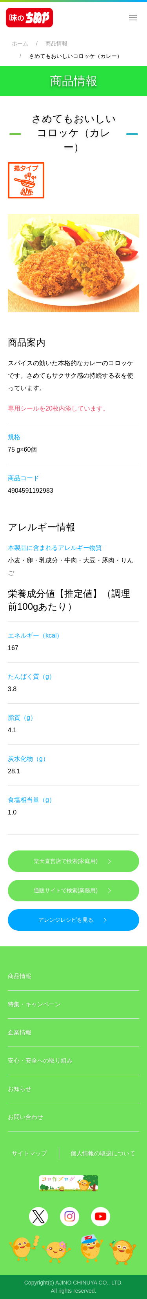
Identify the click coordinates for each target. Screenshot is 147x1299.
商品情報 (56, 43)
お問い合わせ (25, 1116)
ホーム (20, 43)
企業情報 (19, 1032)
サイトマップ (29, 1153)
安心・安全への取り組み (40, 1060)
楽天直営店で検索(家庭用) (73, 861)
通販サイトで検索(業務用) (73, 891)
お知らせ (19, 1088)
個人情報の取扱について (103, 1153)
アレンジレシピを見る (73, 920)
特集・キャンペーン (34, 1004)
